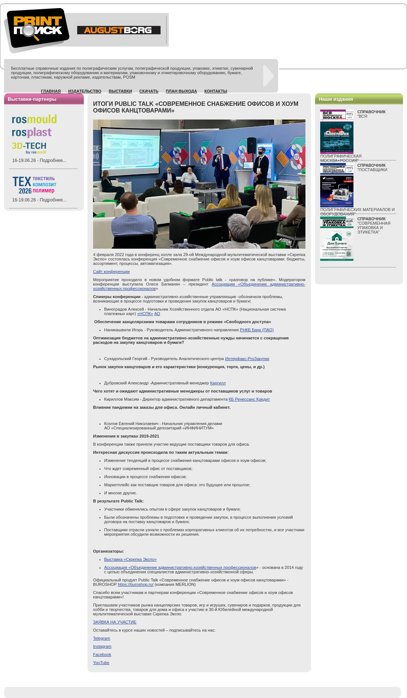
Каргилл (218, 383)
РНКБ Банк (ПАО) (257, 330)
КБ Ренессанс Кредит (249, 399)
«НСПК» (145, 313)
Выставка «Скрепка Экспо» (130, 559)
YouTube (101, 662)
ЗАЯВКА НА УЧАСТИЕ (114, 622)
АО (157, 313)
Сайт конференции (111, 271)
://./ (135, 584)
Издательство (84, 91)
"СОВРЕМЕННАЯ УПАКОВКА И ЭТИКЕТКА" (373, 225)
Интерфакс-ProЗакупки (247, 358)
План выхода (181, 91)
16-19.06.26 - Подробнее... (39, 160)
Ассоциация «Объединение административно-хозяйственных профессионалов (180, 567)
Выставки (120, 91)
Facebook (102, 654)
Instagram (102, 646)
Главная (51, 91)
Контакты (215, 91)
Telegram (101, 638)
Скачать (148, 91)
